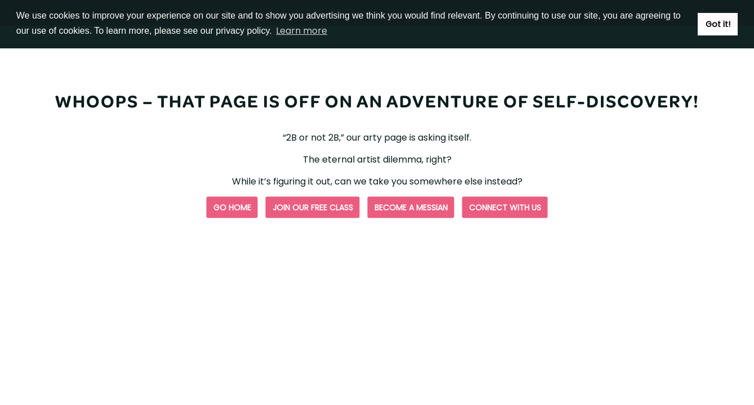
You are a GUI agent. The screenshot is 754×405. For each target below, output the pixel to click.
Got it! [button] (718, 24)
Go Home (232, 207)
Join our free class (313, 207)
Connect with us (505, 207)
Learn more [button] (301, 30)
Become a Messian (411, 207)
